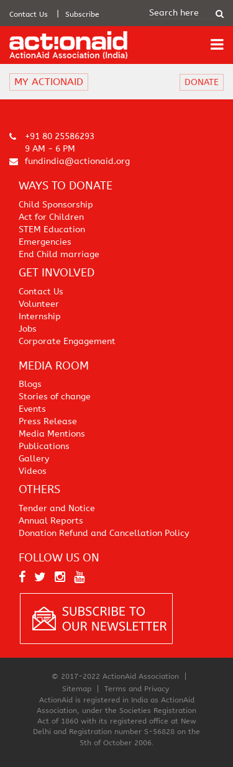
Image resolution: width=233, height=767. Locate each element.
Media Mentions (52, 434)
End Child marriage (59, 254)
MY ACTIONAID (48, 82)
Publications (44, 446)
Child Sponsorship (56, 204)
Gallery (34, 458)
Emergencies (45, 242)
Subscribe (82, 14)
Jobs (28, 329)
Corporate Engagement (67, 341)
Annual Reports (51, 520)
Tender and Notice (57, 508)
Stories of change (55, 396)
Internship (40, 316)
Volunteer (39, 304)
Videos (33, 471)
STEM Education (52, 229)
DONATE (202, 82)
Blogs (30, 384)
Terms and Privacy (136, 688)
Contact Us (28, 14)
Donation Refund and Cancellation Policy (104, 533)
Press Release (48, 421)
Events (32, 409)
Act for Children (51, 217)
